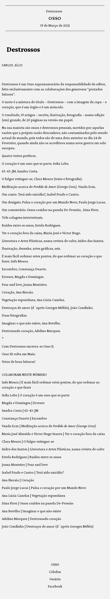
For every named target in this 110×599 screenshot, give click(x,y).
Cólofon (55, 572)
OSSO (55, 18)
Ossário (55, 579)
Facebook (55, 586)
